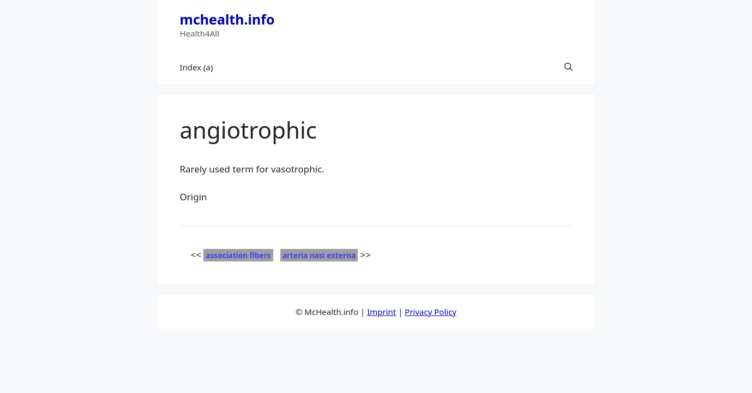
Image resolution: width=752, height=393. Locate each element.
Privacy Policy (430, 311)
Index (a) (196, 67)
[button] (568, 67)
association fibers (238, 255)
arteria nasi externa (319, 255)
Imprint (381, 311)
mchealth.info (227, 19)
